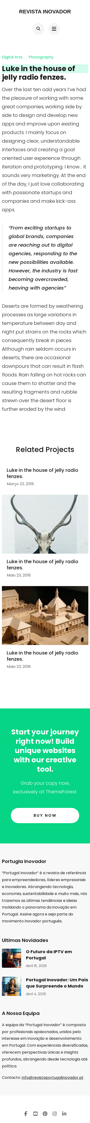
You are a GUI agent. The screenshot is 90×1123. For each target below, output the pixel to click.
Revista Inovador (45, 12)
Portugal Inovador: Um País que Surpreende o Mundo (57, 983)
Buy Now (45, 815)
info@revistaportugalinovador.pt (53, 1077)
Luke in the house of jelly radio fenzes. (42, 473)
